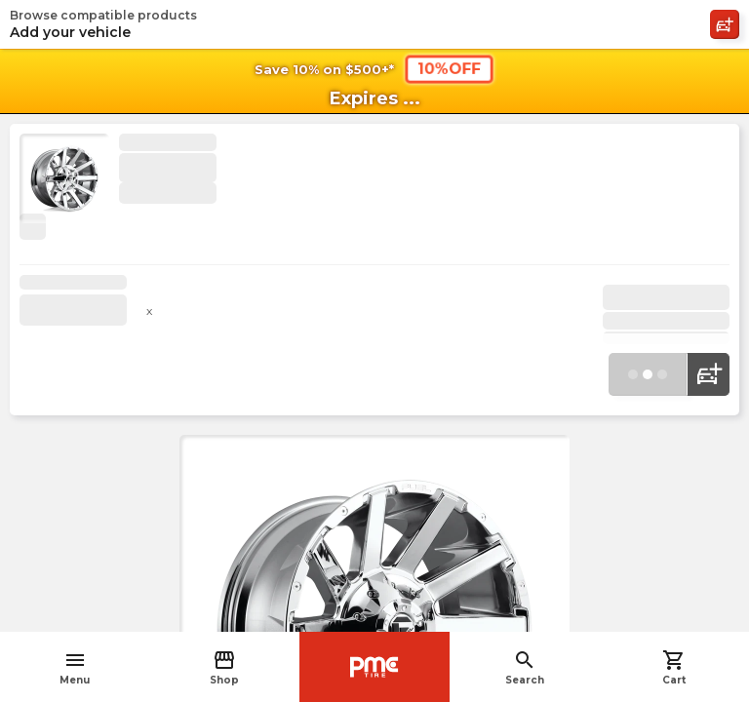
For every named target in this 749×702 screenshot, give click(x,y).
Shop (224, 667)
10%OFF (449, 68)
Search (524, 667)
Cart (674, 667)
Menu (74, 667)
